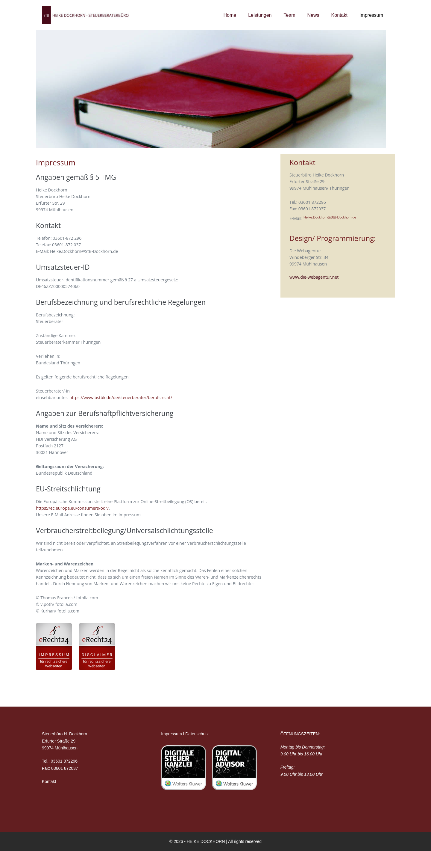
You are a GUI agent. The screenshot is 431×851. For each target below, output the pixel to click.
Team (289, 15)
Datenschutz (197, 733)
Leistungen (259, 15)
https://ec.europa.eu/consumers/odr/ (72, 508)
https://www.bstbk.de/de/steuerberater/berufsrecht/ (120, 397)
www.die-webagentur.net (314, 277)
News (313, 15)
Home (229, 15)
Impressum (371, 15)
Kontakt (339, 15)
